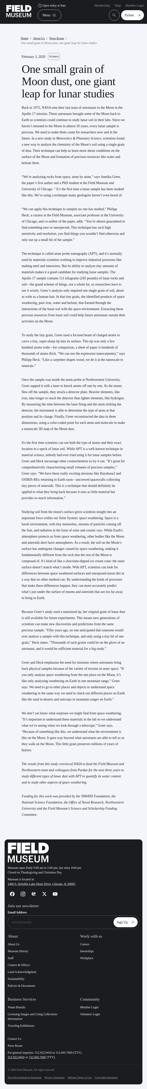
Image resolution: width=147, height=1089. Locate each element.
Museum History (18, 951)
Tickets (133, 15)
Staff (11, 958)
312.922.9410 (16, 1057)
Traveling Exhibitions (21, 1025)
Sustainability (16, 978)
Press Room (56, 38)
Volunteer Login (90, 1014)
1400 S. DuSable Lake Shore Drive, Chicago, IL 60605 (41, 884)
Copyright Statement (106, 1077)
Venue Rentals (16, 1007)
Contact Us (14, 1038)
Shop (118, 5)
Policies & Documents (21, 985)
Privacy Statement (54, 1077)
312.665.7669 (37, 1057)
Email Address (17, 912)
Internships (87, 951)
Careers (84, 944)
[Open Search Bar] (114, 15)
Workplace (86, 958)
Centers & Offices (19, 965)
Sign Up (126, 922)
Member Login (135, 5)
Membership (102, 5)
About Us (39, 38)
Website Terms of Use (80, 1077)
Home (24, 38)
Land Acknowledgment (22, 972)
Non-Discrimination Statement (24, 1077)
